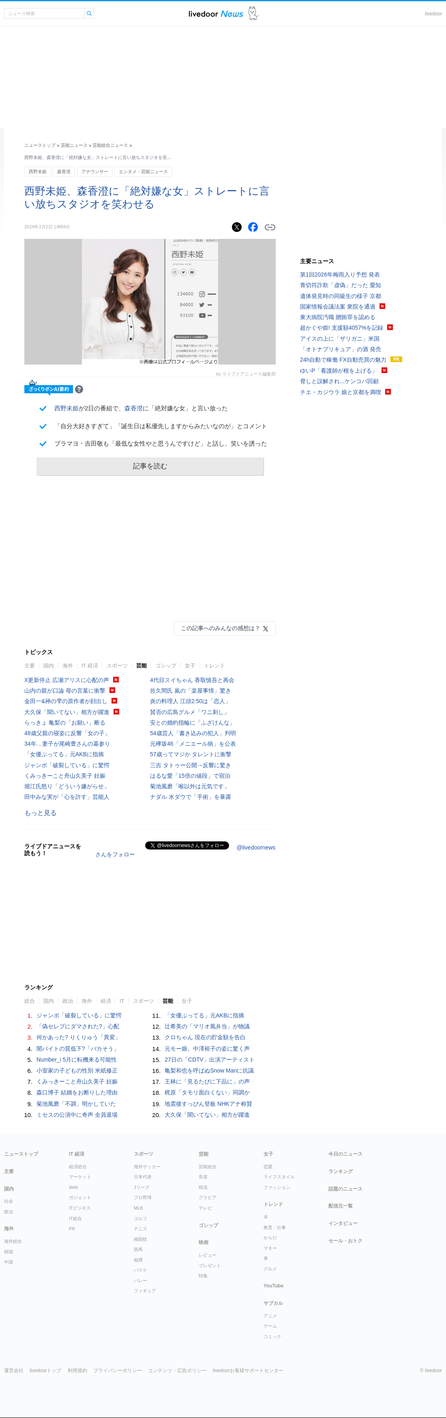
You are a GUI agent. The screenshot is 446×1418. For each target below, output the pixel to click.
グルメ (270, 1268)
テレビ (205, 1208)
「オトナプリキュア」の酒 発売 (340, 349)
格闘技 (140, 1239)
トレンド (214, 666)
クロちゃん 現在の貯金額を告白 (205, 1037)
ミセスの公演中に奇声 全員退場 (77, 1114)
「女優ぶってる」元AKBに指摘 (64, 754)
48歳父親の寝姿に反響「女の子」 (67, 733)
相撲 (138, 1259)
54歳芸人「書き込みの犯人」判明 (193, 733)
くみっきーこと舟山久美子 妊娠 (64, 775)
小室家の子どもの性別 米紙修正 (77, 1070)
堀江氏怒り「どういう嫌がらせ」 (66, 786)
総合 (29, 1001)
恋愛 (268, 1166)
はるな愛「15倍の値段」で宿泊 (190, 775)
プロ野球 (143, 1197)
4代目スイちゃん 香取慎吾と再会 (192, 680)
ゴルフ (140, 1218)
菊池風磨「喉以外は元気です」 (189, 786)
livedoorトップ (45, 1370)
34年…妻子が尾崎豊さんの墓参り (67, 743)
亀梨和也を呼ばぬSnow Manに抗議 (209, 1070)
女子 (190, 666)
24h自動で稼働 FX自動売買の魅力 (343, 359)
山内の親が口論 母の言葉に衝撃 (64, 690)
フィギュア (145, 1290)
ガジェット (80, 1197)
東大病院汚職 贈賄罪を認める (337, 317)
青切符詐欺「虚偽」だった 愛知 (340, 285)
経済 (106, 1001)
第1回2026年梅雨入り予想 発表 (340, 274)
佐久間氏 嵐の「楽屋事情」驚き (190, 690)
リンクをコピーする (270, 227)
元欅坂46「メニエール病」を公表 (193, 743)
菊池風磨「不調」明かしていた (76, 1104)
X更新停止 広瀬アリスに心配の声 (66, 680)
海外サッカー (147, 1166)
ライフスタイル (279, 1176)
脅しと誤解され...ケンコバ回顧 (339, 381)
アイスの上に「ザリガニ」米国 (340, 338)
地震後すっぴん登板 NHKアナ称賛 (208, 1104)
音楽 (203, 1176)
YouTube (274, 1286)
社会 (8, 1201)
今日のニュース (345, 1154)
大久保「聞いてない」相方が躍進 (66, 712)
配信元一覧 (340, 1206)
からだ (270, 1237)
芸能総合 (208, 1166)
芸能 (141, 666)
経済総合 (78, 1166)
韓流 (203, 1187)
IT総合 (75, 1218)
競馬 (138, 1249)
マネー (270, 1248)
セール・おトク (345, 1241)
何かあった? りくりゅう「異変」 (78, 1037)
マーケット (80, 1176)
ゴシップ (165, 666)
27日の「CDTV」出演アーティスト (210, 1059)
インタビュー (343, 1223)
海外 (67, 666)
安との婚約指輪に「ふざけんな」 (192, 722)
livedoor (433, 14)
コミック (272, 1336)
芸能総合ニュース (110, 145)
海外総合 (13, 1241)
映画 (203, 1242)
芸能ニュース (74, 145)
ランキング (340, 1171)
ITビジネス (80, 1208)
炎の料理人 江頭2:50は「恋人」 (190, 701)
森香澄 (64, 171)
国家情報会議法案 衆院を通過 (337, 306)
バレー (140, 1280)
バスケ (140, 1270)
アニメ (270, 1315)
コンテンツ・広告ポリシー (177, 1370)
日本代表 (143, 1176)
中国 (8, 1261)
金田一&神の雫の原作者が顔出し (65, 701)
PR (72, 1228)
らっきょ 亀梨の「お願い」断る (64, 722)
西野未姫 (38, 171)
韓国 (8, 1251)
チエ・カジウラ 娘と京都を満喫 (340, 392)
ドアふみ (254, 13)
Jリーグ (142, 1187)
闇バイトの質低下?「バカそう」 (77, 1048)
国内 (48, 666)
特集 (203, 1275)
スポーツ (117, 666)
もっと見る (40, 812)
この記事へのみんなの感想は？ (220, 628)
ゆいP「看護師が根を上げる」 (338, 370)
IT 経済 (89, 666)
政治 (67, 1001)
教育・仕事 (275, 1227)
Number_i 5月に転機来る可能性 (76, 1059)
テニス (140, 1228)
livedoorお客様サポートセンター (248, 1370)
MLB (138, 1208)
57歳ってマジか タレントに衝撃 (191, 754)
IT (122, 1001)
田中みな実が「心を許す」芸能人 (66, 797)
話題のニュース (345, 1189)
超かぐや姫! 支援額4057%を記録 (341, 327)
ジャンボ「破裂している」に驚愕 (66, 765)
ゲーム (270, 1326)
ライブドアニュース (216, 13)
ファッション (277, 1187)
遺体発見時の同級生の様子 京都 (340, 296)
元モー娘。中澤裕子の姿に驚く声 (207, 1048)
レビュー (208, 1255)
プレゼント (210, 1265)
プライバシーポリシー (117, 1370)
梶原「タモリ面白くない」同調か (207, 1092)
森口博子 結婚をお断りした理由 (77, 1092)
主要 (29, 666)
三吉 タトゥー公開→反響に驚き (190, 765)
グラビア (208, 1197)
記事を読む (150, 466)
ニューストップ (40, 145)
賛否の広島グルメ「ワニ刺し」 (189, 712)
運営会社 (14, 1370)
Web (73, 1187)
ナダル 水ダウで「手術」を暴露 (190, 797)
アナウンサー (94, 171)
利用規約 (77, 1370)
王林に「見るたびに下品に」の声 (207, 1081)
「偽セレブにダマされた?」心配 (77, 1026)
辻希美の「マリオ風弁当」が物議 (207, 1026)
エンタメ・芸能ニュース (143, 171)
